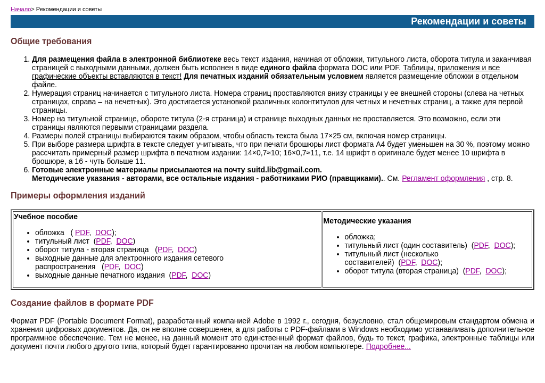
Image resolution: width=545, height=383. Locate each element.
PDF (82, 232)
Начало (21, 9)
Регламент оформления (443, 178)
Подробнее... (388, 346)
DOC (103, 232)
